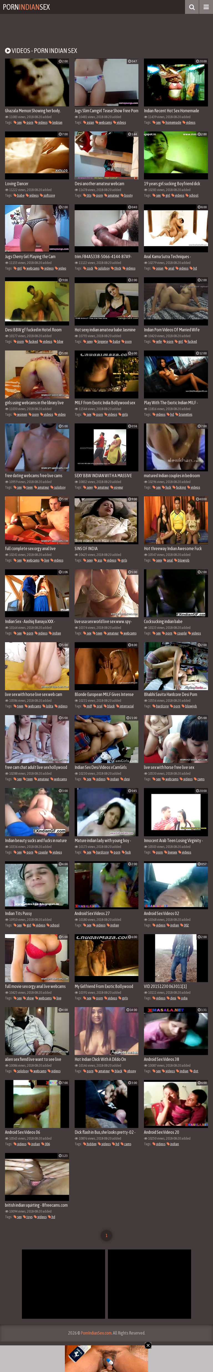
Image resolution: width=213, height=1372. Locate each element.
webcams (103, 122)
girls (123, 414)
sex (18, 122)
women (20, 414)
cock (88, 268)
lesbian (55, 122)
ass (98, 560)
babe (19, 195)
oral (97, 706)
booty (127, 195)
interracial (125, 706)
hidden (90, 1144)
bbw (58, 341)
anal (169, 268)
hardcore (161, 706)
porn (28, 122)
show (28, 998)
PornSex (26, 6)
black (109, 706)
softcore (47, 195)
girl (166, 195)
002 (184, 925)
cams (199, 779)
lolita (47, 706)
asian (88, 122)
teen (28, 487)
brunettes (183, 414)
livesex (170, 852)
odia (182, 998)
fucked (31, 341)
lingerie (101, 341)
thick (116, 268)
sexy (88, 341)
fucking (179, 487)
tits (87, 195)
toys (27, 1217)
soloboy (102, 268)
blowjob (181, 560)
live (45, 560)
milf (87, 706)
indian (55, 633)
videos (41, 122)
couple (180, 633)
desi (125, 779)
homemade (171, 122)
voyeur (116, 487)
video (60, 268)
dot (194, 1071)
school (192, 195)
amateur (111, 195)
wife (157, 341)
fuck (166, 487)
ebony (130, 1071)
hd (193, 268)
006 (45, 1144)
